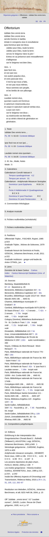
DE (37, 21)
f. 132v (22, 340)
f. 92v (14, 316)
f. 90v (33, 325)
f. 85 (32, 408)
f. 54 (33, 331)
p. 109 (37, 413)
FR (45, 21)
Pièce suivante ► (33, 514)
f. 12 (8, 287)
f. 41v (21, 310)
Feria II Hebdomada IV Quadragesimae (26, 190)
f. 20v (10, 355)
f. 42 (11, 402)
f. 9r (14, 305)
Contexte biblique (27, 136)
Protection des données (30, 532)
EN (41, 21)
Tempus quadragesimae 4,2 (21, 175)
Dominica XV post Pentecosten (23, 199)
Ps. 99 (7, 136)
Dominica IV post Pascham (21, 196)
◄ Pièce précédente (18, 514)
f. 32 (18, 360)
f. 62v (29, 366)
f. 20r (27, 322)
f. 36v (39, 293)
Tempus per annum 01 (19, 178)
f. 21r (14, 325)
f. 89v (24, 369)
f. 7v (15, 349)
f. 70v (18, 313)
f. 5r (23, 390)
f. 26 (35, 334)
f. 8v (39, 290)
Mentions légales (13, 532)
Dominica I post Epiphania (21, 184)
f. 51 (10, 408)
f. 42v (41, 310)
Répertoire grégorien (11, 15)
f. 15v (30, 390)
